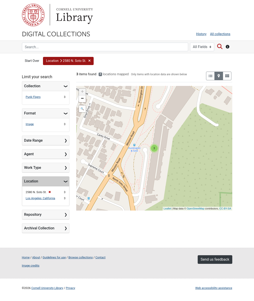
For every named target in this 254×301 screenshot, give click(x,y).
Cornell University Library (47, 288)
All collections (220, 34)
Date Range (33, 140)
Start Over (32, 61)
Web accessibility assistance (213, 288)
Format (30, 113)
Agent (29, 154)
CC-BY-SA (225, 208)
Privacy (70, 288)
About (36, 257)
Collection (32, 86)
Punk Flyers (33, 97)
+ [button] (82, 92)
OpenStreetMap (195, 208)
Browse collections (80, 257)
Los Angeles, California (40, 198)
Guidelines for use (54, 257)
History (201, 34)
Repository (33, 214)
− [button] (82, 98)
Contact (100, 257)
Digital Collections (56, 33)
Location (31, 181)
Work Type (32, 167)
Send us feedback (215, 259)
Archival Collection (39, 228)
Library (74, 15)
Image (30, 124)
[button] (68, 61)
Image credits (31, 265)
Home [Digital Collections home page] (26, 257)
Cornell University (33, 15)
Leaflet (167, 208)
